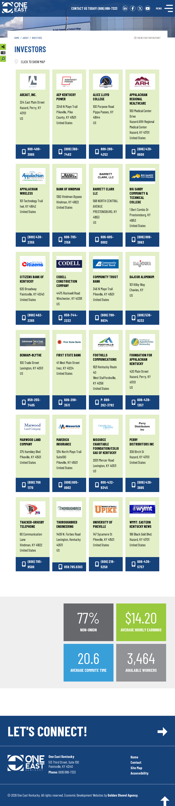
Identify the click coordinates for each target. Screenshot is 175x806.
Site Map (136, 768)
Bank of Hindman (68, 189)
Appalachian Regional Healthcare (138, 98)
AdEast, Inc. (28, 94)
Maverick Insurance (63, 441)
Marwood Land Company (30, 441)
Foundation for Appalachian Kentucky (141, 359)
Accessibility (140, 773)
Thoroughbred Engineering (66, 524)
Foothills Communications (105, 357)
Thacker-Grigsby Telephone (32, 524)
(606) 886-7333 (94, 8)
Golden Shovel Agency (123, 795)
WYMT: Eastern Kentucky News (140, 524)
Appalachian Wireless (29, 191)
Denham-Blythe (31, 355)
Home (134, 757)
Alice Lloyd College (101, 96)
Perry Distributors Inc (142, 441)
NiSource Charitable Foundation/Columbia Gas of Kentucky (108, 446)
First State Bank (68, 355)
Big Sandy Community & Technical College (139, 195)
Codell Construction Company (66, 281)
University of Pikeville (102, 524)
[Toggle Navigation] (164, 8)
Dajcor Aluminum (142, 277)
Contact (136, 762)
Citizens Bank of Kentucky (32, 279)
